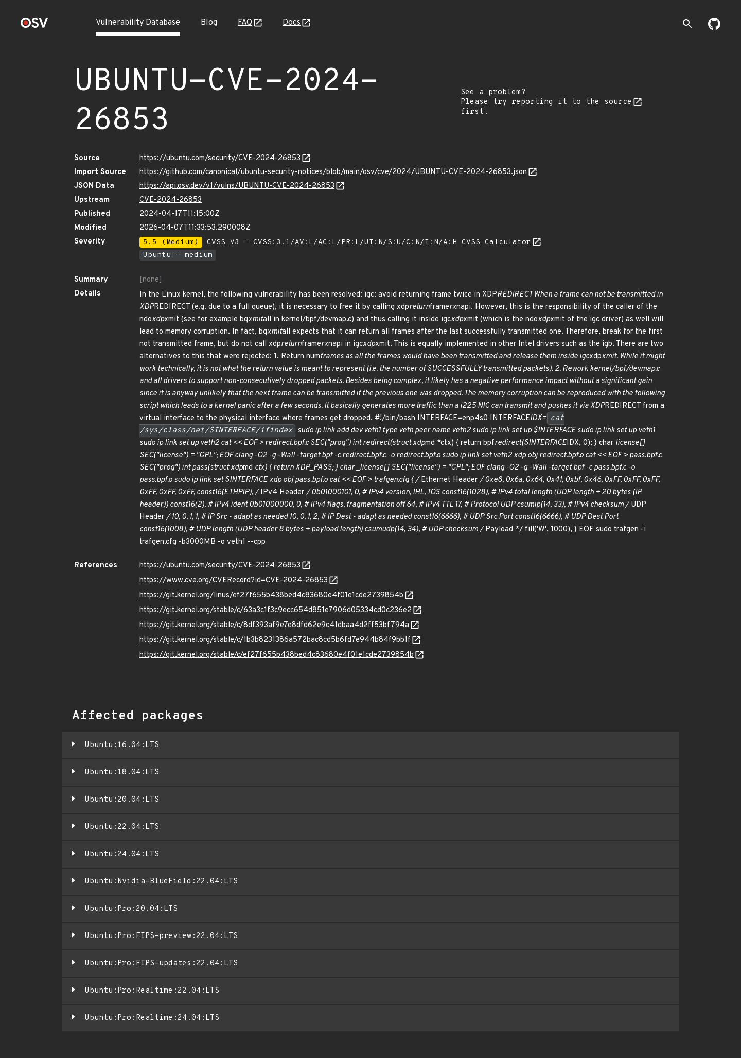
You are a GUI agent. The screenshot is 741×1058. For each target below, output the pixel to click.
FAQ (245, 23)
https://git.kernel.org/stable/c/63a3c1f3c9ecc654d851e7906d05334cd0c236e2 (275, 610)
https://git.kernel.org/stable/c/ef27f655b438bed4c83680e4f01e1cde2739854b (276, 655)
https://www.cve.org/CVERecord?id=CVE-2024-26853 (233, 580)
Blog (209, 23)
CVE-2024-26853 (170, 200)
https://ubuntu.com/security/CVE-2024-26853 (220, 158)
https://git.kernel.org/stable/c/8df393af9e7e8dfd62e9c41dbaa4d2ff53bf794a (274, 625)
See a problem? (493, 92)
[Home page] (34, 26)
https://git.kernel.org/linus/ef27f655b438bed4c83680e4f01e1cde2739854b (271, 595)
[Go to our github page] (714, 28)
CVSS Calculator (496, 242)
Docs (292, 23)
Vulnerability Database (138, 23)
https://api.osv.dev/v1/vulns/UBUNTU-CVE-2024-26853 (236, 186)
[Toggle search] (687, 23)
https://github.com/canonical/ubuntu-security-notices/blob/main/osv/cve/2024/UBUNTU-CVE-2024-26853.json (333, 172)
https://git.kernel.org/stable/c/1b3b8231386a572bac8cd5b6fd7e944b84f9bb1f (275, 640)
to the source (602, 102)
